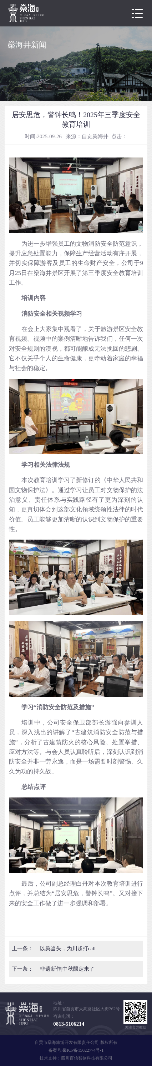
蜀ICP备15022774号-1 (82, 1050)
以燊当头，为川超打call (68, 948)
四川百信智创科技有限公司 (86, 1058)
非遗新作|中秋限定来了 (67, 969)
